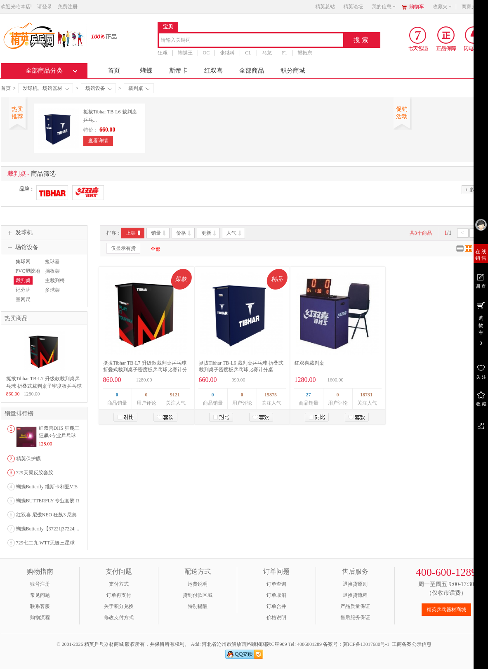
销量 (159, 233)
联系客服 (40, 606)
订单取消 (276, 595)
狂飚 (162, 53)
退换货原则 (355, 584)
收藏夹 (443, 6)
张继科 (227, 53)
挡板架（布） (51, 274)
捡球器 (52, 261)
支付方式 (119, 584)
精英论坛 (353, 6)
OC (206, 53)
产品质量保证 (355, 606)
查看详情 (98, 141)
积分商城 (293, 70)
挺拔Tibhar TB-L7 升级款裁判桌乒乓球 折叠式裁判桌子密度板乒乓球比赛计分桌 (145, 369)
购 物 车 (481, 323)
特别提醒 (197, 606)
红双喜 (213, 70)
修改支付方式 (119, 617)
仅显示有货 (123, 248)
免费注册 (68, 6)
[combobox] (251, 40)
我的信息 (384, 6)
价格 (184, 233)
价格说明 (276, 617)
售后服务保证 (355, 617)
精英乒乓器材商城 (446, 609)
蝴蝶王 (185, 53)
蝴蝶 (146, 70)
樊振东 (304, 53)
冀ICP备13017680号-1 (366, 644)
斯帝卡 (178, 70)
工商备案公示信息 (411, 644)
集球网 (23, 261)
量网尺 (23, 299)
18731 (366, 395)
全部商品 (251, 70)
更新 (209, 233)
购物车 (416, 6)
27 (308, 395)
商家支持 (474, 6)
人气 (234, 233)
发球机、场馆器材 (46, 88)
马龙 (267, 53)
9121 (175, 395)
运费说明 (197, 584)
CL (248, 53)
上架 (134, 233)
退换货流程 (355, 595)
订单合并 (276, 606)
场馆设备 (98, 88)
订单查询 (276, 584)
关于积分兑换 (119, 606)
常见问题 (40, 595)
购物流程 (40, 617)
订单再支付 (118, 595)
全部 (155, 249)
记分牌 (23, 290)
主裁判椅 (55, 280)
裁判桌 (139, 88)
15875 (270, 395)
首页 (114, 70)
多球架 (52, 290)
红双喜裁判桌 (309, 363)
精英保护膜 (28, 459)
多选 (472, 189)
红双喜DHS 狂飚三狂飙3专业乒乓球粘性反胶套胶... (59, 435)
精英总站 (325, 6)
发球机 (19, 232)
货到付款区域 (197, 595)
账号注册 (40, 584)
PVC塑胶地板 (27, 274)
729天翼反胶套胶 (34, 473)
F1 (285, 53)
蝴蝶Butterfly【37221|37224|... (47, 529)
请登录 (44, 6)
